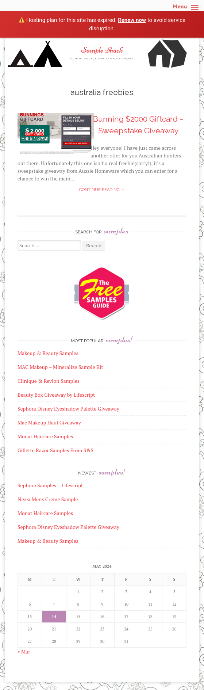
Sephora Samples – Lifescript (50, 485)
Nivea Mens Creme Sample (48, 499)
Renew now (132, 20)
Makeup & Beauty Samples (48, 540)
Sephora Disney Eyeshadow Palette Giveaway (68, 526)
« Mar (24, 651)
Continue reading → (101, 189)
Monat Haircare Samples (45, 513)
